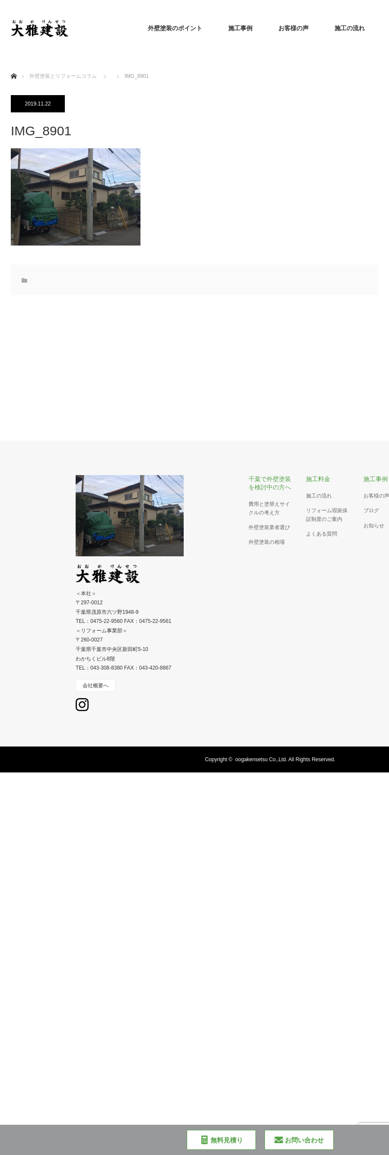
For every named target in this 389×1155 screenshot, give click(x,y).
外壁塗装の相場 (267, 542)
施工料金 (318, 478)
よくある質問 (321, 534)
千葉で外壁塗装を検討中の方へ (270, 483)
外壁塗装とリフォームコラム (63, 76)
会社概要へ (95, 686)
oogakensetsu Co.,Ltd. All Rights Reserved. (285, 759)
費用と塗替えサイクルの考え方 (269, 508)
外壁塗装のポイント (175, 28)
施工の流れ (350, 28)
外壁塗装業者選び (269, 527)
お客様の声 (293, 28)
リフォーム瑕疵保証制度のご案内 (327, 514)
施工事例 (240, 28)
